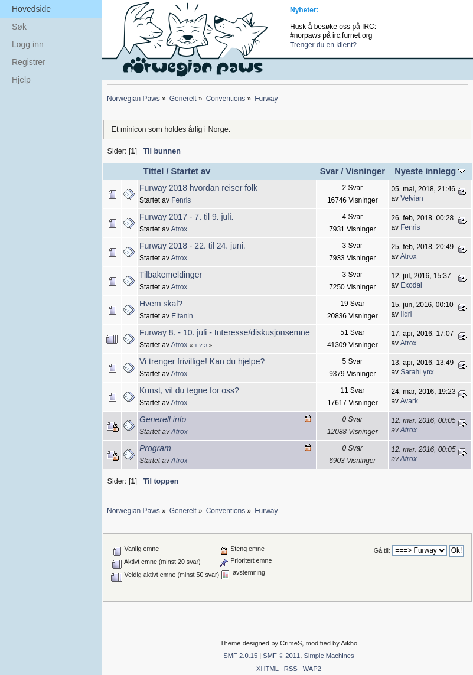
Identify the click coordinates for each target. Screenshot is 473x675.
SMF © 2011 (281, 655)
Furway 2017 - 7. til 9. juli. (186, 216)
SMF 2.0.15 (240, 655)
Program (155, 448)
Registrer (28, 62)
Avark (409, 401)
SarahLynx (416, 372)
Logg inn (28, 44)
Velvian (411, 198)
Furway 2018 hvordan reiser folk (198, 188)
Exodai (411, 285)
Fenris (181, 200)
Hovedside (31, 9)
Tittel (153, 171)
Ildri (406, 314)
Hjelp (21, 79)
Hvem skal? (160, 303)
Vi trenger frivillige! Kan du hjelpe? (202, 361)
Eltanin (182, 316)
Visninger (365, 171)
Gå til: (382, 550)
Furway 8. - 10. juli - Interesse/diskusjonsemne (224, 332)
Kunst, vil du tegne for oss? (189, 390)
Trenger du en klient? (323, 45)
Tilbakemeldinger (170, 274)
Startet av (191, 171)
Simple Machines (329, 655)
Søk (19, 26)
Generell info (162, 419)
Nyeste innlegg (429, 171)
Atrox (179, 229)
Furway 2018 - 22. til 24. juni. (192, 245)
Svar (329, 171)
